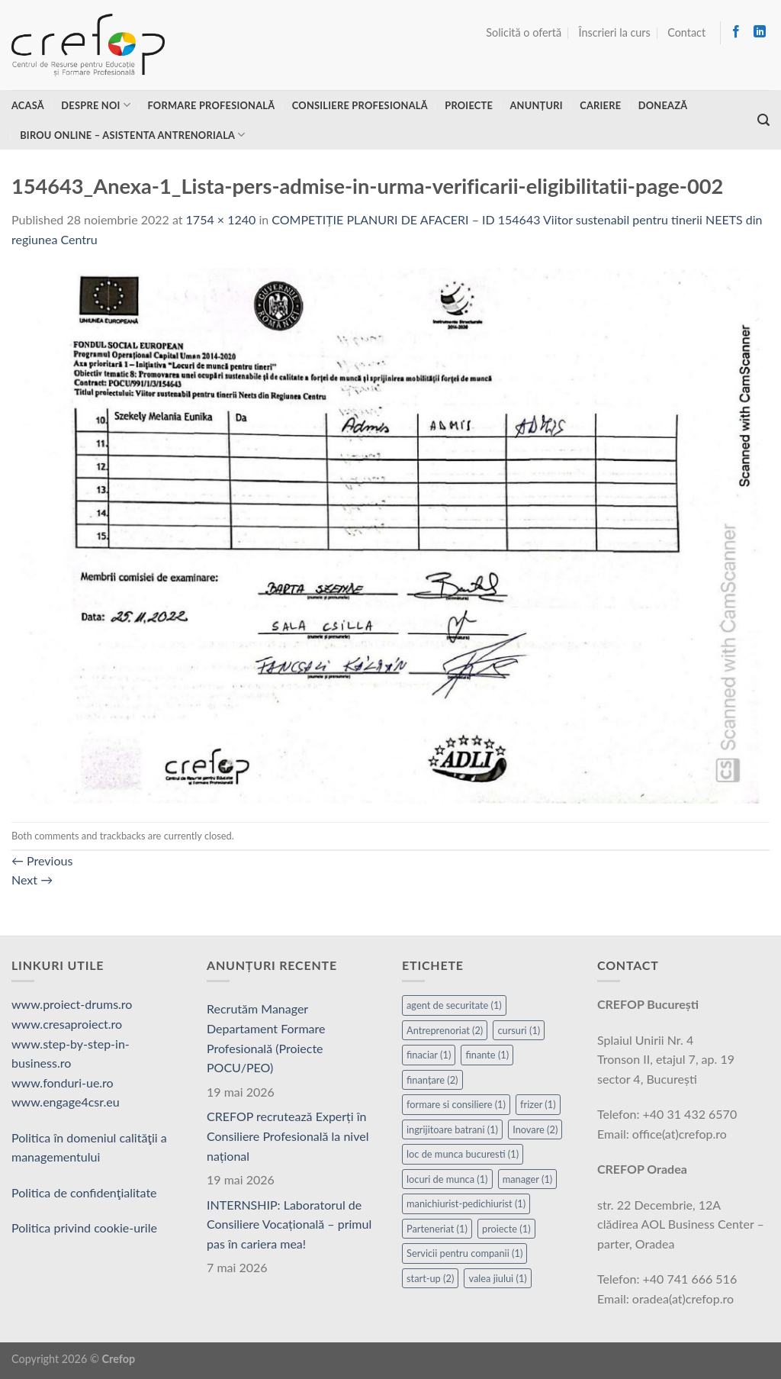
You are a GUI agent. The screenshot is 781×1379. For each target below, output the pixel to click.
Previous (41, 860)
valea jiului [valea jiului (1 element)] (497, 1278)
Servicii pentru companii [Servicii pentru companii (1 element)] (464, 1253)
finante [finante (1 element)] (487, 1055)
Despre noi (95, 105)
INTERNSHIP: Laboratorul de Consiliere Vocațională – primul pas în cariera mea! (289, 1224)
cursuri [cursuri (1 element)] (518, 1030)
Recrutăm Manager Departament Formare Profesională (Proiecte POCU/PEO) (266, 1038)
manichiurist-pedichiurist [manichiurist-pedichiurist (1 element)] (466, 1203)
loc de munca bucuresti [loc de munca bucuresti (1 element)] (463, 1154)
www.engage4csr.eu (65, 1101)
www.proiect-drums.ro (71, 1004)
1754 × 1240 (221, 219)
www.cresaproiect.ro (66, 1024)
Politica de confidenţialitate (84, 1192)
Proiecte (469, 105)
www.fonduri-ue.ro (62, 1082)
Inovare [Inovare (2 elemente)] (535, 1129)
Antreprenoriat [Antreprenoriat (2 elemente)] (445, 1030)
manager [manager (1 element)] (528, 1179)
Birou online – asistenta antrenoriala (132, 134)
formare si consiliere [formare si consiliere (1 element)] (456, 1104)
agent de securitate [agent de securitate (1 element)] (454, 1005)
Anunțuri (535, 105)
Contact (686, 32)
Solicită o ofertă (523, 32)
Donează (663, 105)
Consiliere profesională (360, 105)
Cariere (600, 105)
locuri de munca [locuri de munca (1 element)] (447, 1179)
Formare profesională (211, 105)
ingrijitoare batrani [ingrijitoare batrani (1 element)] (452, 1129)
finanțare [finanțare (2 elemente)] (432, 1080)
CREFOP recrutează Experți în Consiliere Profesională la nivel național (287, 1135)
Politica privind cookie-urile (84, 1227)
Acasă (27, 105)
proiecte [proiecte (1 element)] (506, 1229)
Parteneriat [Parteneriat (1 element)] (437, 1229)
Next (32, 879)
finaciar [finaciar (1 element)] (429, 1055)
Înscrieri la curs (615, 32)
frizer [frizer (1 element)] (538, 1104)
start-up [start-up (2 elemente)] (430, 1278)
